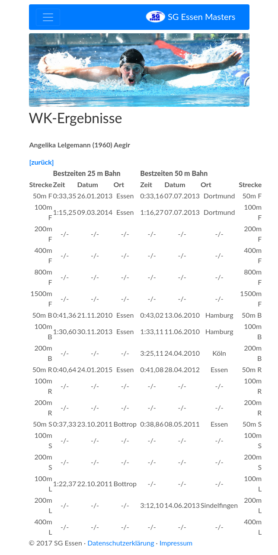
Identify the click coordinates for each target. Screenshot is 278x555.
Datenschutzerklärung (120, 543)
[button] (45, 70)
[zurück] (41, 162)
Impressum (176, 543)
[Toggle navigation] (48, 17)
